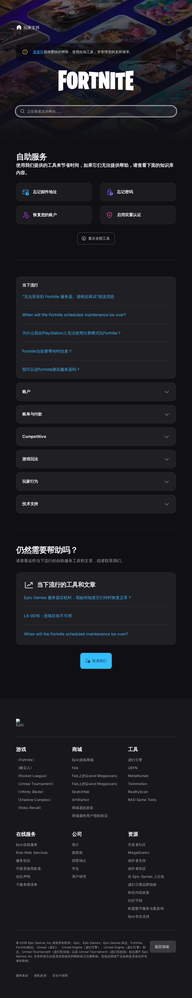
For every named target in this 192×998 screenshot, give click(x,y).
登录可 (38, 52)
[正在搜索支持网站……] (96, 111)
